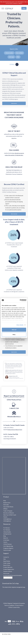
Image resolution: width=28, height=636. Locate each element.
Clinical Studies (7, 532)
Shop (23, 8)
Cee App (11, 57)
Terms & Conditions (9, 605)
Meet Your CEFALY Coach (9, 515)
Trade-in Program (7, 510)
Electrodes (6, 504)
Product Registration (8, 569)
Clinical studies (9, 53)
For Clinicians (6, 529)
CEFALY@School (7, 519)
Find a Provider (7, 550)
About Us (5, 538)
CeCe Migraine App (8, 546)
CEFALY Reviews (7, 544)
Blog (4, 536)
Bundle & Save (6, 502)
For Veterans (6, 527)
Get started (14, 213)
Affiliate (5, 508)
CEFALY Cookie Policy (14, 607)
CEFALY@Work (7, 521)
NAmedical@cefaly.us (14, 416)
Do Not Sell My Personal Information (12, 575)
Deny (14, 334)
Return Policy (6, 565)
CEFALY (12, 64)
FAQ (4, 559)
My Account (6, 573)
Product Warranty (7, 567)
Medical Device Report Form (14, 429)
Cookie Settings (8, 577)
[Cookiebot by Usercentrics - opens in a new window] (20, 300)
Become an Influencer (8, 512)
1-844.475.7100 (14, 408)
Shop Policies (6, 561)
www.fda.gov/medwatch (9, 438)
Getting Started (7, 534)
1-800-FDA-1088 (8, 436)
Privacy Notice (19, 605)
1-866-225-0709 (7, 427)
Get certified (19, 53)
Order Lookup (6, 563)
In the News (6, 540)
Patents (5, 517)
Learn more (14, 103)
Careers (5, 542)
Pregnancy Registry (8, 548)
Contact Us (6, 557)
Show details (20, 325)
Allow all (14, 329)
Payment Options (7, 571)
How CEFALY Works (8, 506)
